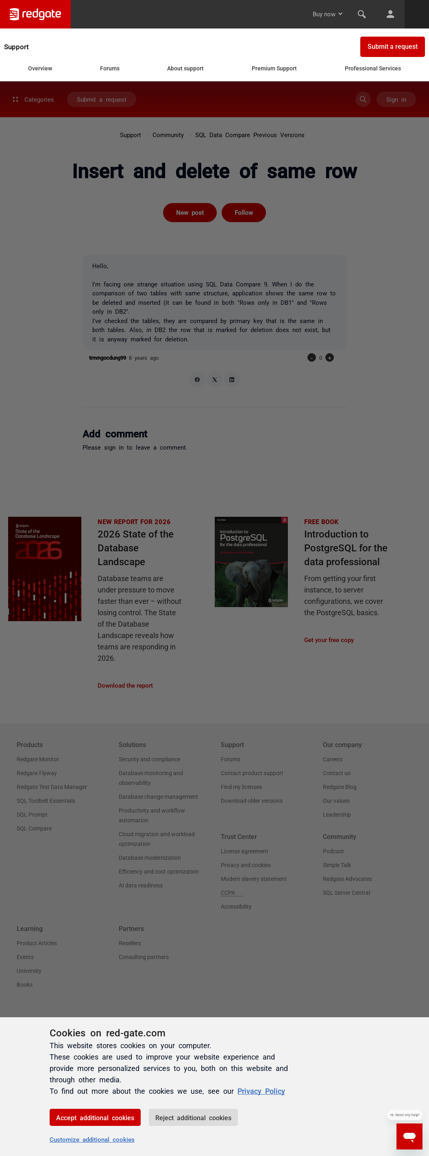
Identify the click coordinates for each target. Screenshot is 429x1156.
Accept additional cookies (95, 1117)
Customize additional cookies (92, 1139)
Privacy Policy (261, 1090)
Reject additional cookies (193, 1117)
